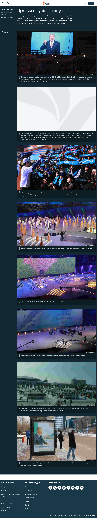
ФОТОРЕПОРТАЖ (7, 9)
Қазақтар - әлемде (31, 494)
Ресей (27, 501)
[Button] (4, 32)
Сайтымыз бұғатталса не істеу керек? (11, 495)
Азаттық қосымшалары (9, 500)
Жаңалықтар (29, 487)
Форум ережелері (7, 507)
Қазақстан (28, 490)
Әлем (26, 508)
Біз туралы (4, 490)
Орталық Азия (29, 498)
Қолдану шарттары (7, 503)
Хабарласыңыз (6, 487)
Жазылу (3, 511)
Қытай (27, 505)
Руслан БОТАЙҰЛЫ (7, 17)
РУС (85, 3)
